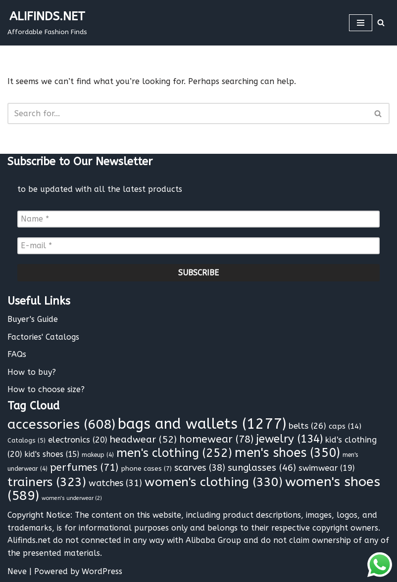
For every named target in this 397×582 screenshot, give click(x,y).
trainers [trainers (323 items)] (46, 482)
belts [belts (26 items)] (307, 426)
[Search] (381, 22)
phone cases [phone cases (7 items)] (146, 468)
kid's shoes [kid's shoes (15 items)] (51, 454)
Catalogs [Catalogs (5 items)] (26, 440)
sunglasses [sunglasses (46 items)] (262, 467)
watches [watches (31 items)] (115, 483)
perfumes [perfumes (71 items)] (84, 467)
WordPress (102, 571)
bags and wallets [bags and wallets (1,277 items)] (202, 424)
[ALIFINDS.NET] (47, 23)
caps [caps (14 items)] (345, 426)
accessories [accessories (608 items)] (61, 424)
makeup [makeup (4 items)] (98, 454)
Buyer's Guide (32, 319)
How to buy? (31, 372)
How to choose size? (46, 389)
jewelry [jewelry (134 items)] (289, 439)
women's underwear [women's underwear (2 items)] (72, 498)
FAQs (16, 354)
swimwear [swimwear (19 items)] (326, 468)
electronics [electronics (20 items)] (77, 440)
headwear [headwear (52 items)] (143, 439)
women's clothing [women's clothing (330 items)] (214, 482)
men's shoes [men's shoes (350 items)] (287, 453)
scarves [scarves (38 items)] (199, 467)
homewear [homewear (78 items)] (216, 439)
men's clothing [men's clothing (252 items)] (174, 453)
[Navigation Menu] (360, 22)
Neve (17, 571)
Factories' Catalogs (43, 337)
